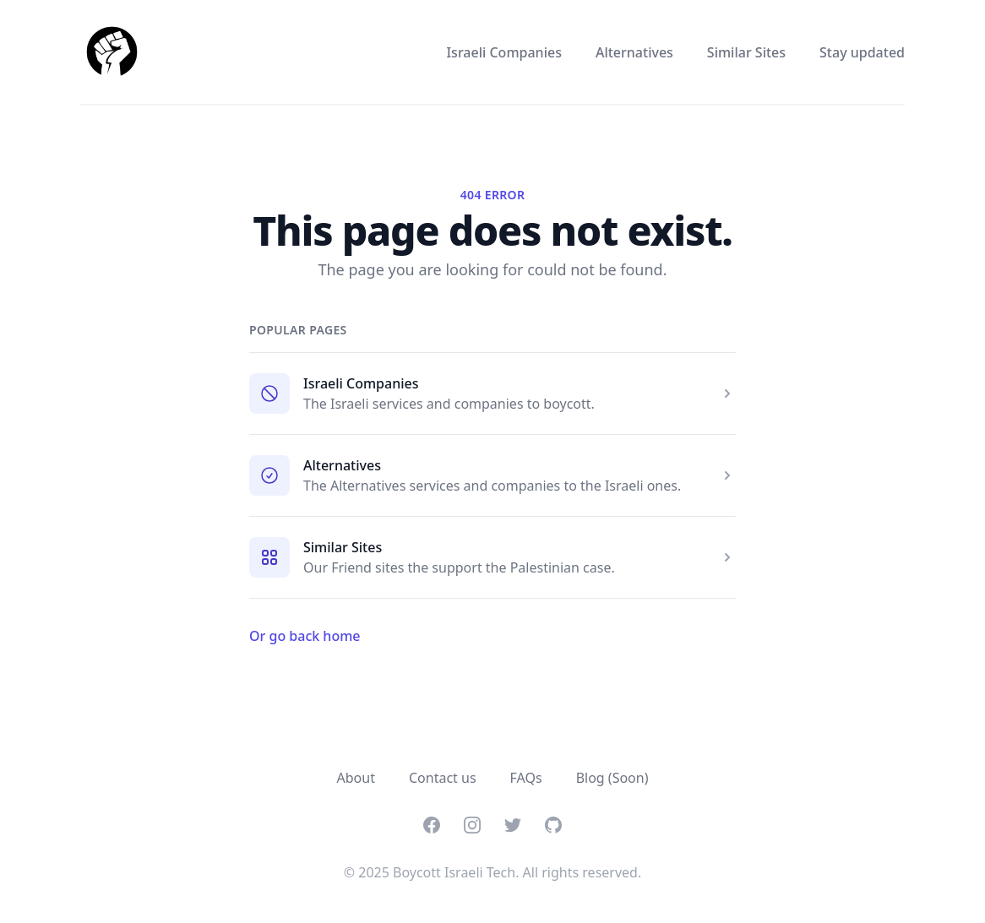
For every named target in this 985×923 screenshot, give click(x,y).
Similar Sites (746, 52)
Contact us (442, 777)
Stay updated (862, 52)
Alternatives (634, 52)
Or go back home (305, 636)
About (356, 777)
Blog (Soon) (612, 777)
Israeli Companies (504, 52)
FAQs (526, 777)
